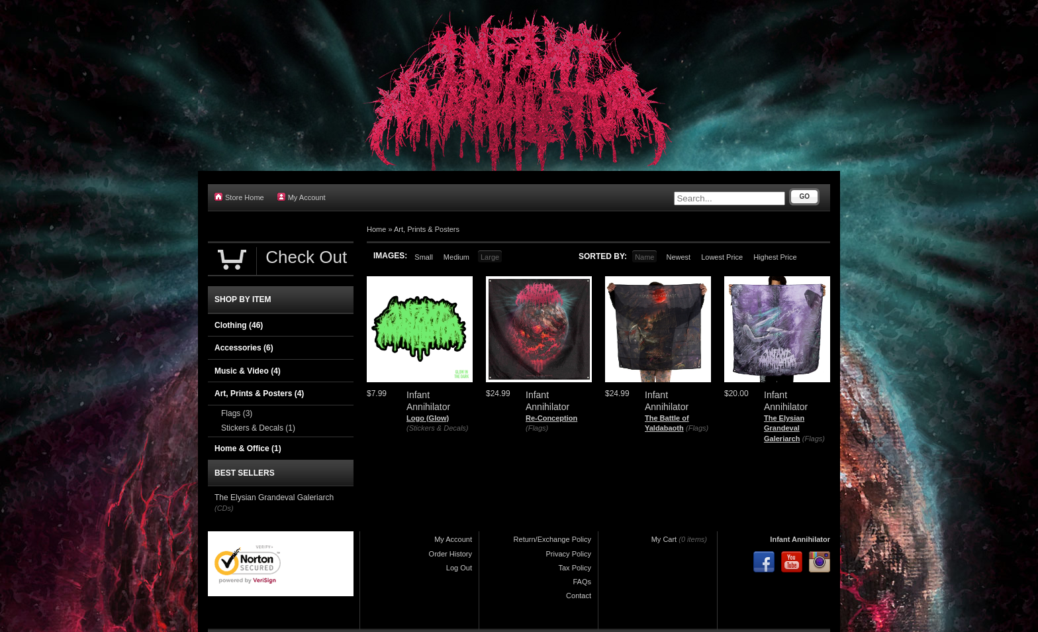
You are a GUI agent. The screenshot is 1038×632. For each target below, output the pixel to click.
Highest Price (774, 257)
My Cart (664, 539)
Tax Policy (574, 568)
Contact (578, 596)
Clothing (238, 325)
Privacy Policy (568, 554)
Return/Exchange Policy (552, 539)
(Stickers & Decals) (437, 428)
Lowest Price (722, 257)
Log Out (459, 568)
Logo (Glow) (427, 418)
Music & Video (247, 371)
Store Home (239, 197)
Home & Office (247, 448)
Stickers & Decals (258, 428)
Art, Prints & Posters (426, 229)
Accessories (243, 347)
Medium (456, 257)
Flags (236, 413)
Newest (678, 257)
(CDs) (224, 508)
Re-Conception (551, 418)
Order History (450, 554)
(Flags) (537, 428)
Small (423, 257)
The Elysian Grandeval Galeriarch (784, 428)
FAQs (582, 582)
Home (376, 229)
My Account (301, 197)
